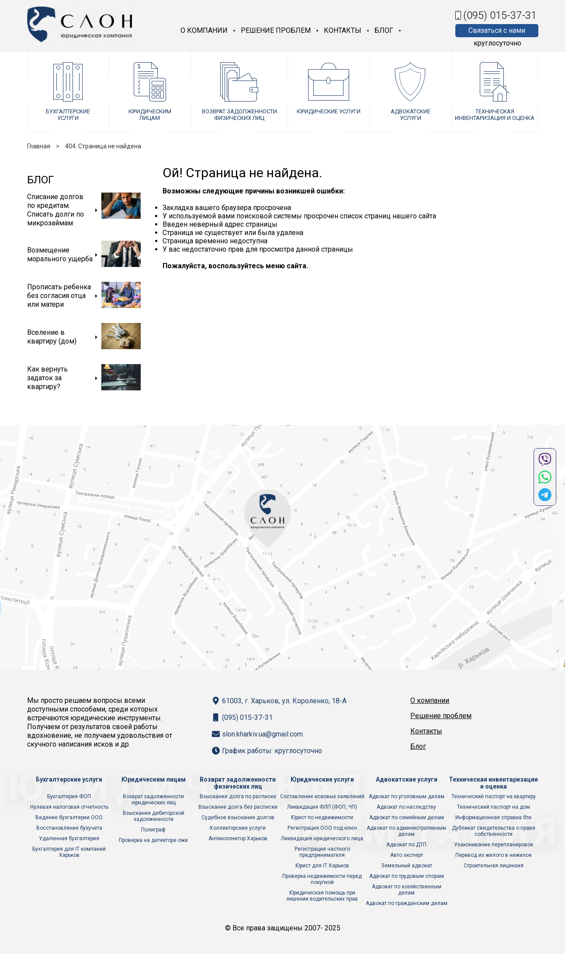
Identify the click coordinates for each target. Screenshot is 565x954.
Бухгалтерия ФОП (69, 796)
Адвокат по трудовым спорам (406, 876)
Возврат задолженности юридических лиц (153, 799)
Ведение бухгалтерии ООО (69, 817)
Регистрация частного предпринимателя (322, 852)
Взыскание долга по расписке (238, 796)
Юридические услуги (328, 111)
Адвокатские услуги (410, 114)
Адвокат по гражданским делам (406, 903)
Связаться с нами (496, 30)
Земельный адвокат (406, 866)
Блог (383, 30)
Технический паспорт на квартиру (493, 796)
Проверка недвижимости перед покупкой (322, 879)
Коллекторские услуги (238, 828)
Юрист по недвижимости (322, 817)
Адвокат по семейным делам (406, 817)
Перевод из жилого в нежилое (493, 855)
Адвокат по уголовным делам (406, 796)
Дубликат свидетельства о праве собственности (493, 831)
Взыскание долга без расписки (237, 807)
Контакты (342, 30)
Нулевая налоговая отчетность (69, 807)
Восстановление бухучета (69, 828)
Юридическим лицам (149, 114)
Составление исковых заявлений (322, 796)
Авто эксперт (406, 855)
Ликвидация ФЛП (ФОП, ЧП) (322, 807)
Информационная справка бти (493, 817)
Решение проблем (276, 30)
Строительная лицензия (493, 866)
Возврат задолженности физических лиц (239, 114)
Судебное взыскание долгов (237, 817)
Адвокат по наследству (406, 807)
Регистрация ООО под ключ (322, 828)
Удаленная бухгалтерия (69, 838)
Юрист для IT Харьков (322, 866)
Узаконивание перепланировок (493, 845)
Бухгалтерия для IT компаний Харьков (69, 852)
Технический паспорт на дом (493, 807)
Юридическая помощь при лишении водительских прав (322, 896)
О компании (204, 30)
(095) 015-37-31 (500, 15)
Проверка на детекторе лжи (153, 840)
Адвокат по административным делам (406, 831)
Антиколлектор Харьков (237, 838)
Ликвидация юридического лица (322, 838)
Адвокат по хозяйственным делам (406, 890)
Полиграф (153, 830)
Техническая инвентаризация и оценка (494, 114)
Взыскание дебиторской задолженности (153, 816)
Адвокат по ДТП (406, 845)
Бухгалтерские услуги (68, 114)
